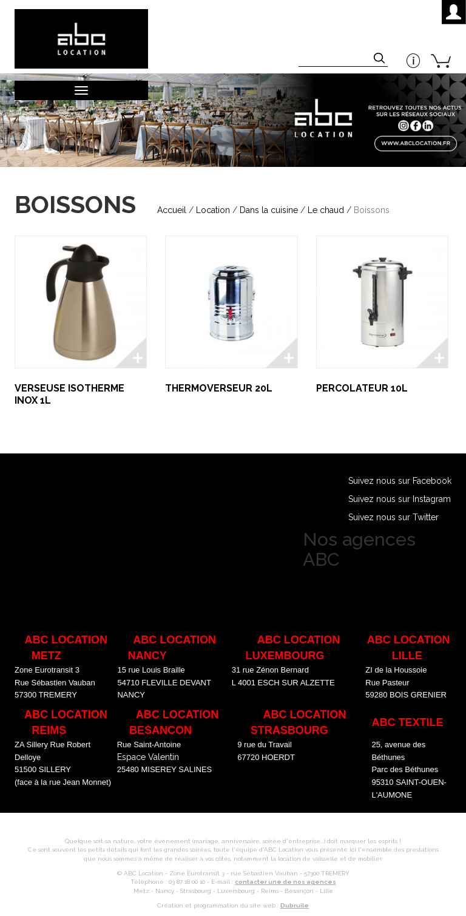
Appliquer (380, 59)
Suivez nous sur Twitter (393, 517)
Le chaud (326, 210)
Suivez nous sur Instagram (399, 499)
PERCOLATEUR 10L (362, 388)
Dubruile (294, 905)
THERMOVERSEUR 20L (218, 388)
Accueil (171, 210)
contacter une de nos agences (285, 881)
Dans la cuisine (269, 210)
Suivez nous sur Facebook (399, 481)
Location (213, 210)
